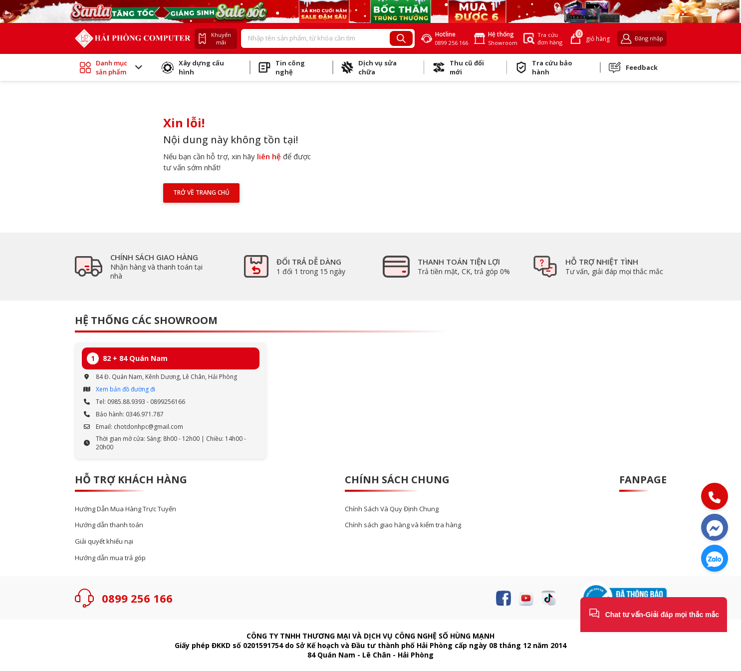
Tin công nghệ (281, 67)
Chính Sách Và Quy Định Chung (392, 509)
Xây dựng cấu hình (193, 67)
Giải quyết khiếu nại (104, 541)
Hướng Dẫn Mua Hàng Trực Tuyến (125, 509)
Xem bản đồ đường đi (125, 389)
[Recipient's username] (315, 38)
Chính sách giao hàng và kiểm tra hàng (403, 525)
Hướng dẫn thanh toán (109, 525)
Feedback (633, 67)
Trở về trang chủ (201, 192)
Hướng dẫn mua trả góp (110, 558)
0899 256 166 (137, 598)
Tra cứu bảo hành (544, 67)
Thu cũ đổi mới (458, 67)
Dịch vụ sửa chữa (369, 67)
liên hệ (269, 156)
